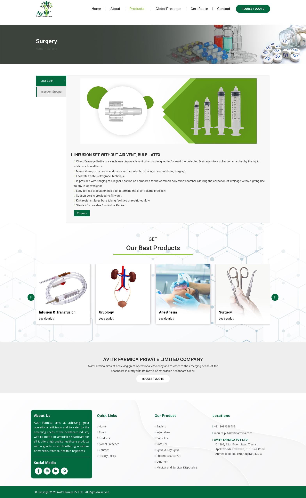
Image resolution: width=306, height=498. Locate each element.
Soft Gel (162, 444)
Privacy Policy (107, 456)
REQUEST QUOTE (253, 15)
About (102, 432)
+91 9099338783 (50, 4)
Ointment (162, 461)
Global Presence (109, 444)
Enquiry (82, 213)
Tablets (161, 426)
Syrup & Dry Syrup (168, 450)
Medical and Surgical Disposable (177, 467)
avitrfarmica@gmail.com (89, 4)
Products (104, 438)
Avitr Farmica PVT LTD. (70, 492)
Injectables (163, 432)
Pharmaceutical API (169, 456)
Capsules (162, 438)
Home (103, 426)
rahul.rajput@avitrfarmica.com (233, 433)
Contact (104, 450)
